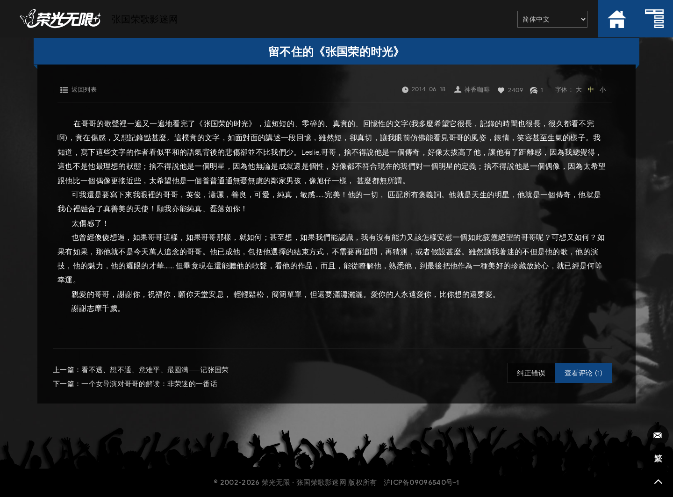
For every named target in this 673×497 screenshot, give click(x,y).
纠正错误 (531, 373)
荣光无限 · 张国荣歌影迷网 (304, 482)
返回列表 (84, 89)
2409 (515, 90)
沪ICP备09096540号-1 (421, 482)
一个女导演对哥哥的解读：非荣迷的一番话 (149, 384)
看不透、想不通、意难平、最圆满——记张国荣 (155, 370)
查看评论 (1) (583, 373)
